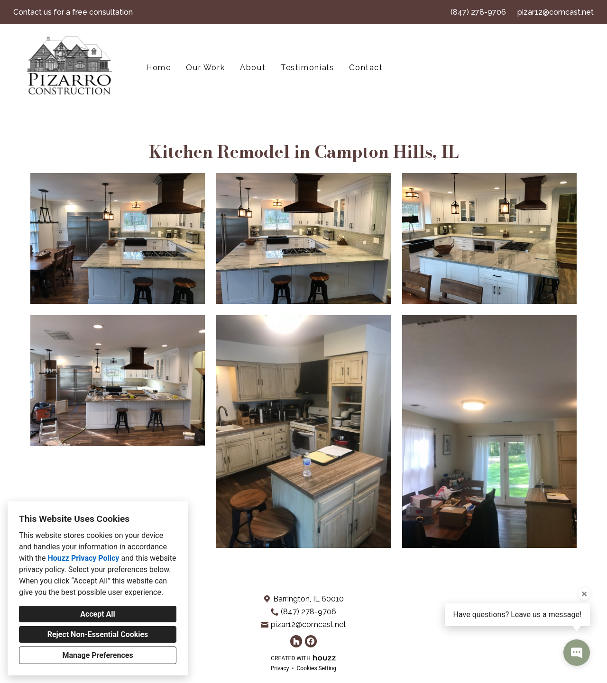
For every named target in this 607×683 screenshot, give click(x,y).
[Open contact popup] (576, 652)
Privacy (280, 668)
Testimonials (307, 67)
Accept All (97, 614)
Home (158, 67)
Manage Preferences (97, 655)
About (253, 67)
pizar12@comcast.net (555, 12)
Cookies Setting (317, 668)
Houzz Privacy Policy (83, 558)
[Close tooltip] (584, 594)
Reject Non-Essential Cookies (97, 634)
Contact (366, 67)
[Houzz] (296, 641)
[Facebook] (311, 641)
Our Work (205, 67)
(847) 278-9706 (478, 12)
